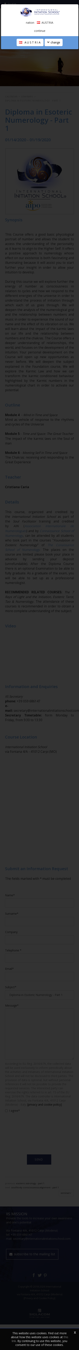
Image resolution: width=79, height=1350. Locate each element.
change (53, 42)
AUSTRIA (30, 42)
